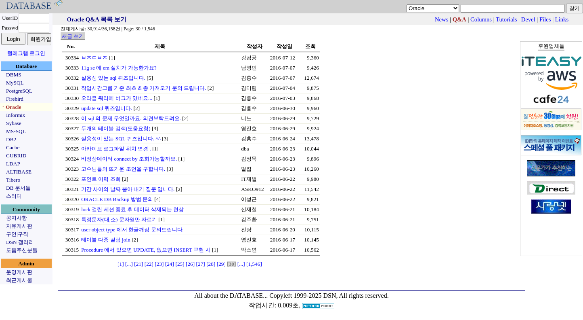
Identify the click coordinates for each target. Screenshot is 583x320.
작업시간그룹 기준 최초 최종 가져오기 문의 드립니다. (143, 88)
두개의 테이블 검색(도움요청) (116, 128)
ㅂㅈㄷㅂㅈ (94, 58)
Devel (528, 19)
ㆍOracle (10, 107)
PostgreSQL (19, 91)
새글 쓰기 (73, 36)
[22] (149, 264)
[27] (200, 264)
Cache (12, 147)
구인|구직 (17, 234)
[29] (221, 264)
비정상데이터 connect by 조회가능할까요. (129, 159)
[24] (169, 264)
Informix (15, 115)
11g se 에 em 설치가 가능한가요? (118, 68)
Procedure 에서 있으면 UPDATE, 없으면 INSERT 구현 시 (145, 250)
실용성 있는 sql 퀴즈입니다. (113, 78)
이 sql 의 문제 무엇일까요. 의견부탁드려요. (131, 118)
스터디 (14, 196)
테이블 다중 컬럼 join (105, 240)
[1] (120, 264)
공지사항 (16, 218)
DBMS (13, 75)
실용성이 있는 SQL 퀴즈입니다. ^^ (121, 139)
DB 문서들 (18, 188)
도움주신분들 (22, 250)
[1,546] (254, 264)
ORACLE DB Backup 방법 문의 (117, 199)
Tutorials (506, 19)
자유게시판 (19, 226)
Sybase (13, 123)
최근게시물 (19, 280)
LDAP (13, 164)
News (441, 19)
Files (545, 19)
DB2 (11, 139)
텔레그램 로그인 (26, 53)
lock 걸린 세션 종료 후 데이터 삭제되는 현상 (132, 209)
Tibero (13, 180)
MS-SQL (16, 131)
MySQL (15, 83)
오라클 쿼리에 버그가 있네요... (116, 98)
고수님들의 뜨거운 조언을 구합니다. (123, 169)
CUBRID (16, 156)
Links (561, 19)
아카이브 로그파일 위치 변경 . (116, 149)
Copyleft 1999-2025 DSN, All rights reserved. (329, 295)
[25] (179, 264)
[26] (190, 264)
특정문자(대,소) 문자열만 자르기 (119, 219)
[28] (210, 264)
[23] (159, 264)
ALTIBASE (18, 172)
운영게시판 (19, 272)
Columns (481, 19)
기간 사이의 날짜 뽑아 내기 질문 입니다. (127, 189)
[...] (129, 264)
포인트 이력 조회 (101, 179)
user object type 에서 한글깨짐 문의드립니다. (132, 230)
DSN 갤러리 (20, 242)
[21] (138, 264)
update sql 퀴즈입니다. (106, 108)
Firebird (14, 99)
